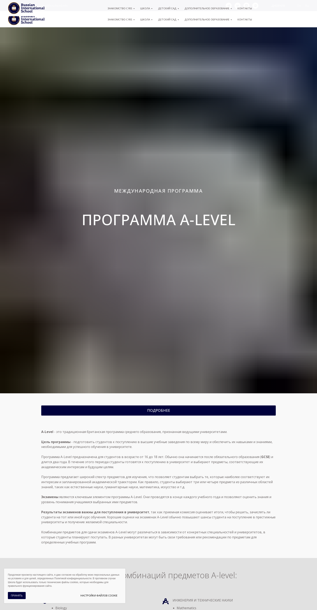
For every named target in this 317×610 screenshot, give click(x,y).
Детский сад (167, 19)
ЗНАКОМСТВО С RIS (120, 19)
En (299, 5)
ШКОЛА (145, 19)
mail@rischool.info (55, 5)
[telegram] (229, 6)
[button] (158, 410)
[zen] (246, 6)
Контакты (245, 19)
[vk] (238, 6)
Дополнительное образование (207, 19)
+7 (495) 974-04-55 (22, 5)
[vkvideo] (255, 6)
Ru (307, 5)
